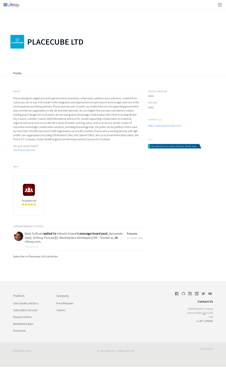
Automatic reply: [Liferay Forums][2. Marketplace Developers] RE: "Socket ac (74, 235)
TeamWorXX (28, 200)
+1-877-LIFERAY (204, 321)
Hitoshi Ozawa (66, 233)
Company (62, 296)
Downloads (19, 330)
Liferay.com (32, 242)
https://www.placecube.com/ (164, 125)
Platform (18, 296)
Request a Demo (22, 317)
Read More (31, 246)
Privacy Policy (206, 348)
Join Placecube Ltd (24, 150)
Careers (60, 310)
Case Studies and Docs (25, 303)
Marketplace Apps (23, 323)
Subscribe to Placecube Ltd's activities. (35, 256)
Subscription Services (25, 310)
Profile (17, 73)
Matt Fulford (33, 233)
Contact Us (205, 301)
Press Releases (64, 303)
